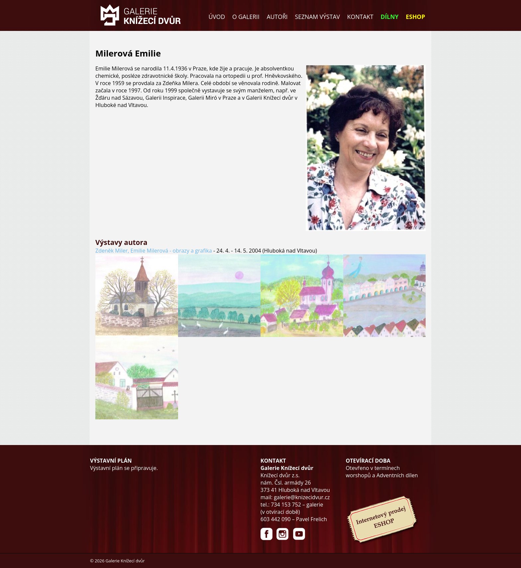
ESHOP (415, 17)
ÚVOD (217, 17)
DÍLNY (390, 17)
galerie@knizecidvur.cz (302, 497)
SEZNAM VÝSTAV (317, 17)
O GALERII (246, 17)
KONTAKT (360, 17)
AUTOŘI (277, 17)
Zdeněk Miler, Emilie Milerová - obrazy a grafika (153, 250)
